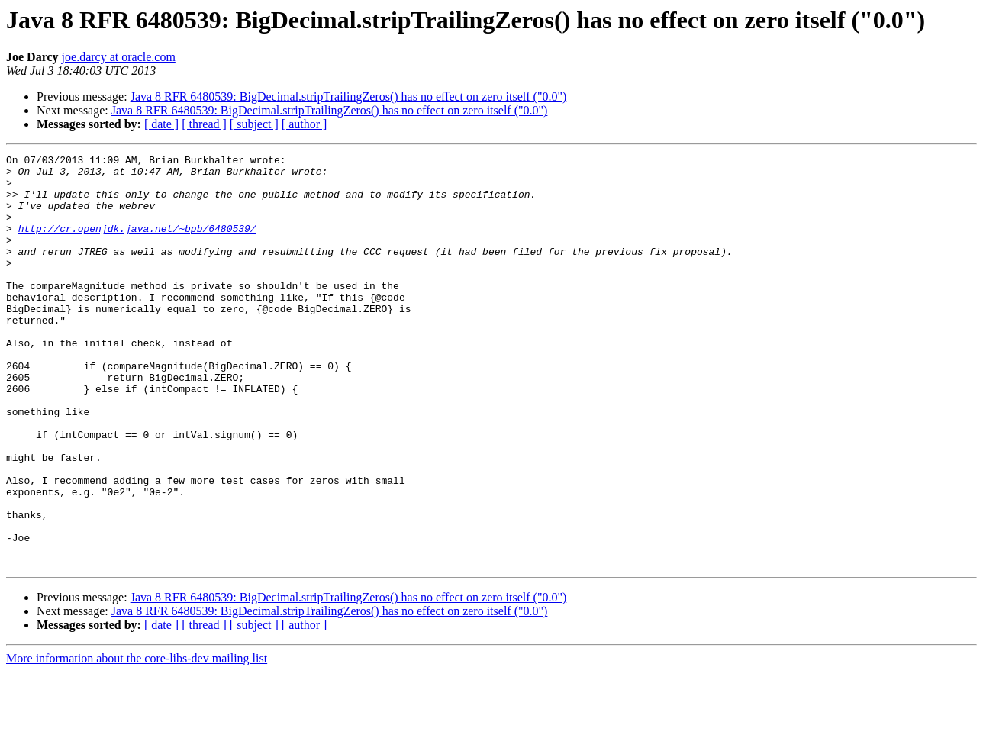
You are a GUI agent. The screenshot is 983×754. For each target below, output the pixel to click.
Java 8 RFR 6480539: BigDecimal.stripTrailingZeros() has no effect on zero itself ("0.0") (349, 96)
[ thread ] (204, 124)
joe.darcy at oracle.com (119, 56)
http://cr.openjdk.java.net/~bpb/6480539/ (137, 244)
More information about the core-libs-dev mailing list (136, 740)
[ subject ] (254, 124)
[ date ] (161, 124)
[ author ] (304, 124)
